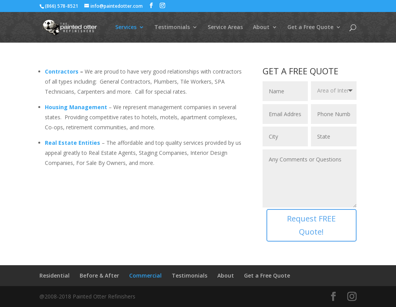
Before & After (99, 275)
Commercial (145, 275)
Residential (54, 275)
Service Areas (225, 27)
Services (126, 27)
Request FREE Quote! (311, 225)
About (261, 27)
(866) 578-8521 (61, 6)
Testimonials (172, 27)
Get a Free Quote (310, 27)
